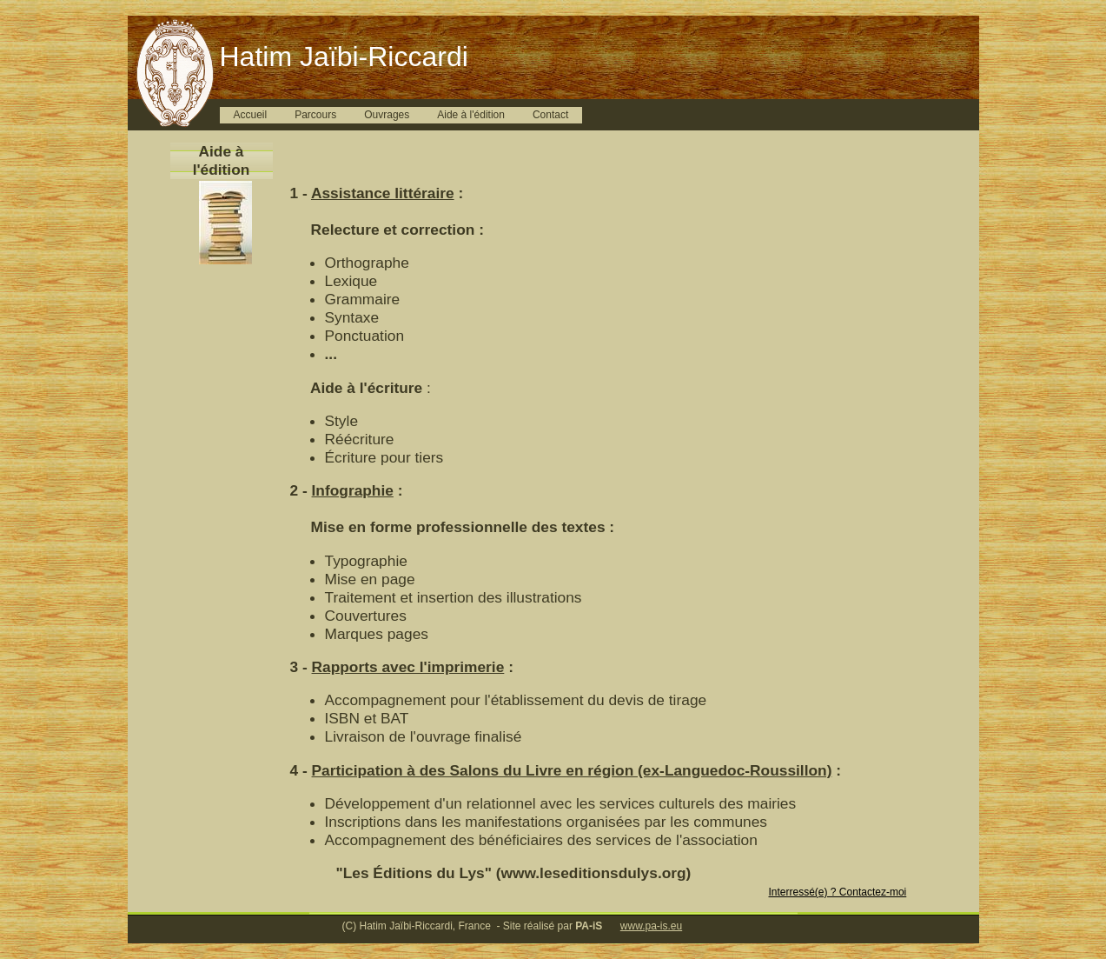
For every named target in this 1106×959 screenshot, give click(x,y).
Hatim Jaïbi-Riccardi (344, 56)
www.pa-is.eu (651, 926)
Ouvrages (386, 115)
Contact (550, 115)
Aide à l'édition (471, 115)
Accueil (251, 115)
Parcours (315, 115)
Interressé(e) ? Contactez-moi (838, 892)
